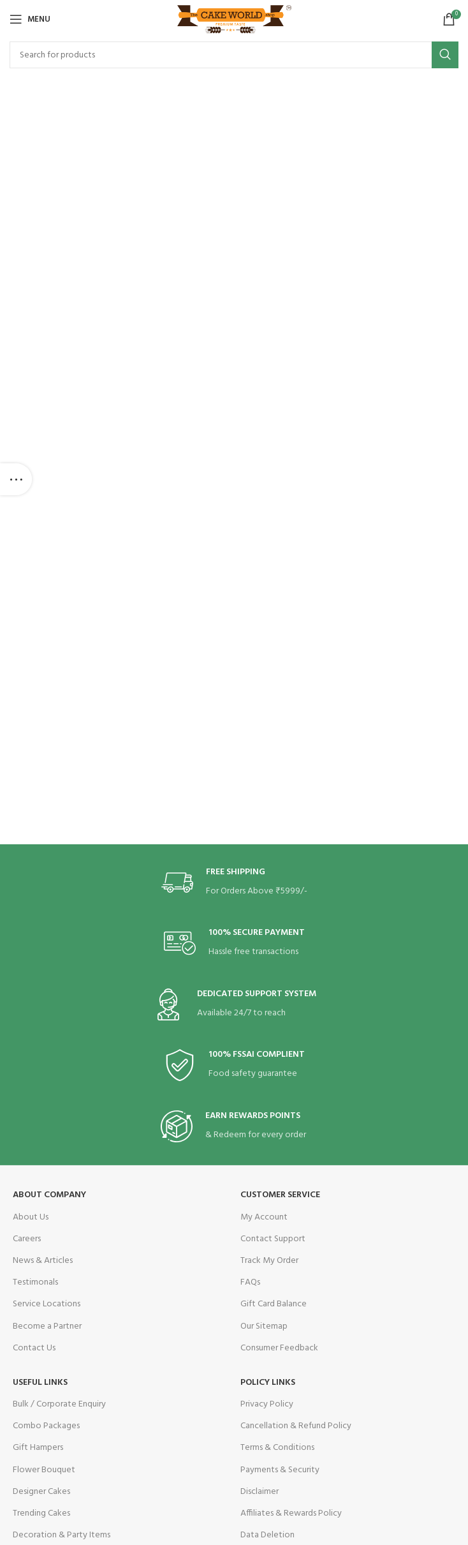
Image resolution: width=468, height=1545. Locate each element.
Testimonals (35, 1282)
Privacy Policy (266, 1404)
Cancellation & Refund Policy (295, 1426)
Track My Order (269, 1260)
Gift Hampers (38, 1447)
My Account (264, 1217)
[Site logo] (234, 19)
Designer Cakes (41, 1491)
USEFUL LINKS (40, 1382)
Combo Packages (46, 1426)
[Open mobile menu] (30, 19)
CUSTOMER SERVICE (280, 1195)
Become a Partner (47, 1326)
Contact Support (272, 1239)
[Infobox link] (234, 883)
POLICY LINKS (267, 1382)
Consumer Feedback (279, 1348)
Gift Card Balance (273, 1304)
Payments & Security (279, 1470)
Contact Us (34, 1348)
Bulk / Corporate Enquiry (59, 1404)
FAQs (250, 1282)
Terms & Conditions (277, 1447)
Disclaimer (259, 1491)
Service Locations (46, 1304)
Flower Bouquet (44, 1470)
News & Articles (43, 1260)
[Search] (234, 54)
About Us (30, 1217)
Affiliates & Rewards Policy (291, 1513)
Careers (27, 1239)
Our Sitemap (264, 1326)
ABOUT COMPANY (49, 1195)
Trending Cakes (41, 1513)
